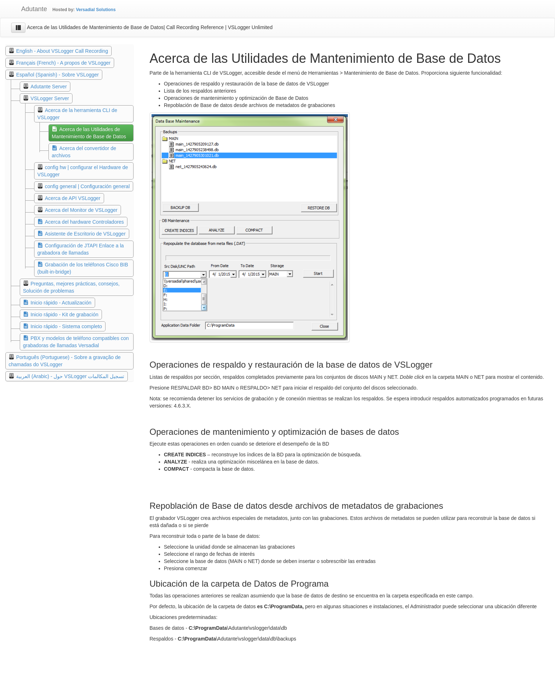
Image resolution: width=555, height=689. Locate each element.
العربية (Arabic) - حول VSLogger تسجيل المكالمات (70, 376)
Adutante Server (49, 86)
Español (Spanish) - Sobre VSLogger (57, 75)
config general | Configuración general (87, 186)
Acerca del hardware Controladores (84, 222)
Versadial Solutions (96, 9)
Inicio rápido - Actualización (61, 303)
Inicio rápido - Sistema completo (66, 326)
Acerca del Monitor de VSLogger (81, 210)
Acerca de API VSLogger (73, 198)
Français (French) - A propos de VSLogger (63, 63)
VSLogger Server (50, 98)
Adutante (29, 9)
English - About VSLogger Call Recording (62, 51)
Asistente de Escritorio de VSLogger (85, 234)
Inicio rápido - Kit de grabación (64, 314)
